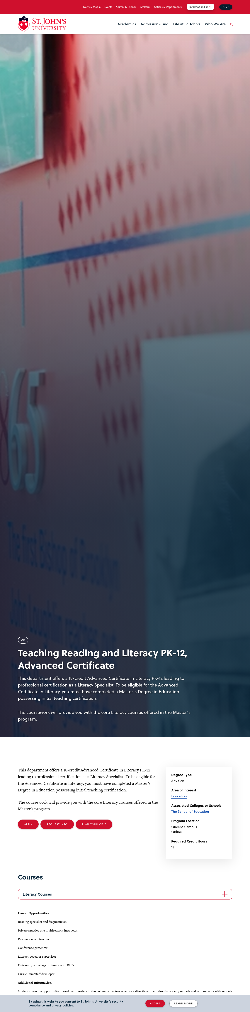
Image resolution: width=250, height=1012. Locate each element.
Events (108, 7)
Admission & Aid (155, 24)
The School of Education (190, 811)
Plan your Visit (94, 824)
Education (179, 795)
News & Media (92, 7)
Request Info (57, 824)
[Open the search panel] (231, 27)
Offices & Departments (168, 7)
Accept (155, 1003)
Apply (28, 824)
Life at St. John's (186, 24)
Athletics (145, 7)
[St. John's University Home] (42, 23)
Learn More (183, 1003)
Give (225, 7)
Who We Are (215, 24)
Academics (127, 24)
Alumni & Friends (126, 7)
